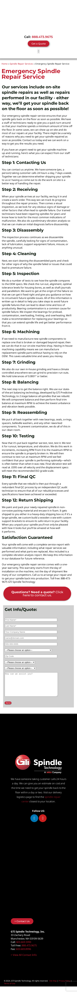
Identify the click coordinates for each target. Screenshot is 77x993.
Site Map (53, 985)
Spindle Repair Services (21, 63)
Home (5, 63)
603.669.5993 (23, 946)
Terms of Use (9, 988)
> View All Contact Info (24, 959)
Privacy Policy (64, 985)
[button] (38, 51)
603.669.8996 (23, 953)
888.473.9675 (42, 37)
